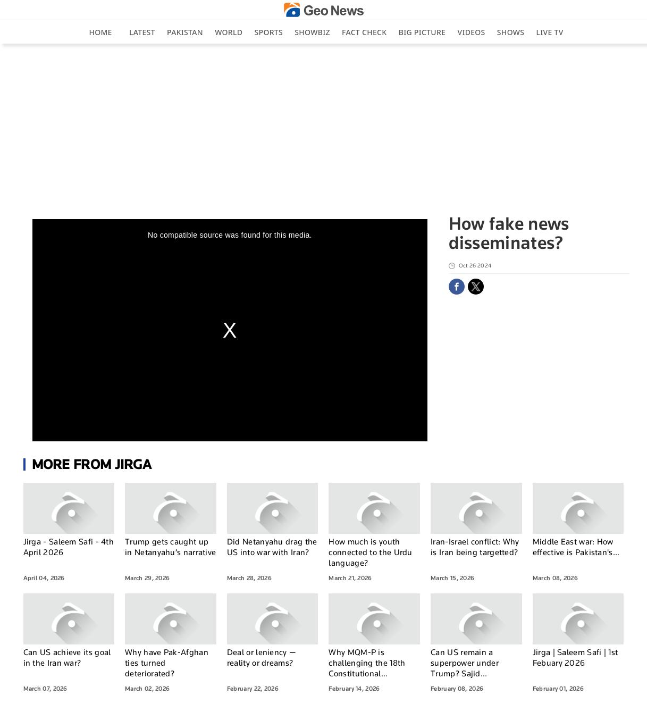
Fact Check (364, 32)
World (228, 32)
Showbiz (312, 32)
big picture (422, 32)
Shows (510, 32)
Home (100, 32)
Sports (269, 32)
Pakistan (185, 32)
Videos (471, 32)
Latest (142, 32)
